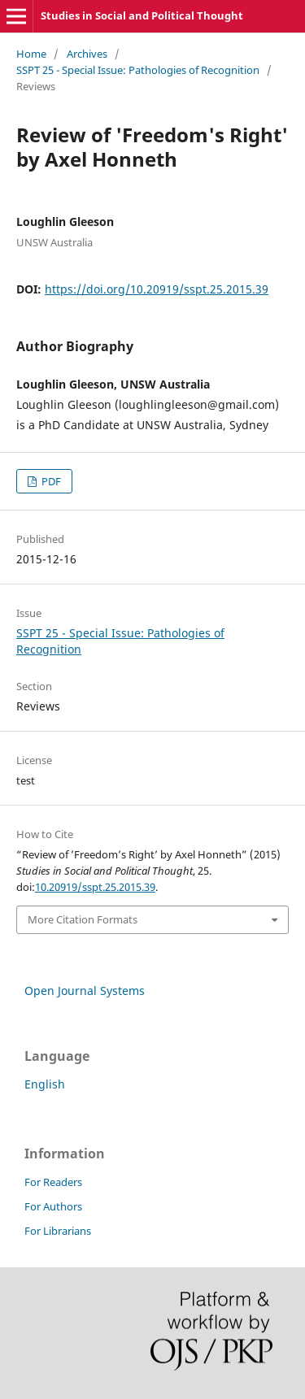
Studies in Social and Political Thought (142, 15)
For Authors (53, 1206)
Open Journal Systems (84, 990)
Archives (87, 53)
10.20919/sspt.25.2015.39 (95, 887)
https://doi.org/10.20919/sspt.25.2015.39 (156, 289)
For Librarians (57, 1230)
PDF (50, 481)
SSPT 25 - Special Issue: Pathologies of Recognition (137, 70)
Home (31, 53)
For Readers (53, 1182)
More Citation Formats (82, 919)
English (44, 1084)
